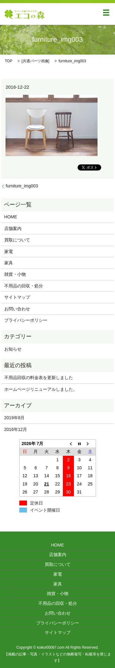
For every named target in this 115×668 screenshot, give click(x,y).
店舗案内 (12, 228)
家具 (8, 262)
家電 (8, 251)
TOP (8, 61)
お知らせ (12, 349)
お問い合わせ (17, 308)
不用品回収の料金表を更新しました (38, 377)
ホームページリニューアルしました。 (40, 389)
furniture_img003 (22, 185)
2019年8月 (14, 417)
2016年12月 (15, 429)
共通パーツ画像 (35, 61)
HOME (10, 216)
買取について (17, 239)
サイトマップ (17, 297)
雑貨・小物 (15, 274)
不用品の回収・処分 (23, 285)
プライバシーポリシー (25, 320)
